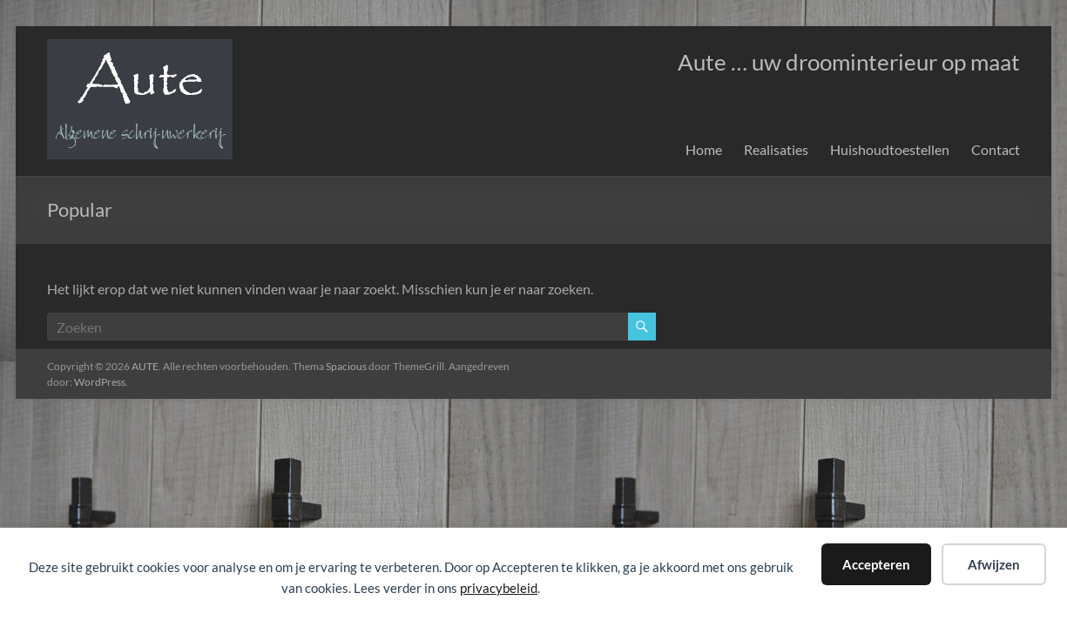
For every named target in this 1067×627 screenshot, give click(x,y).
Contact (995, 149)
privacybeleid (498, 588)
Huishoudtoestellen (889, 149)
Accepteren (876, 564)
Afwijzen (994, 564)
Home (703, 149)
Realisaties (776, 149)
